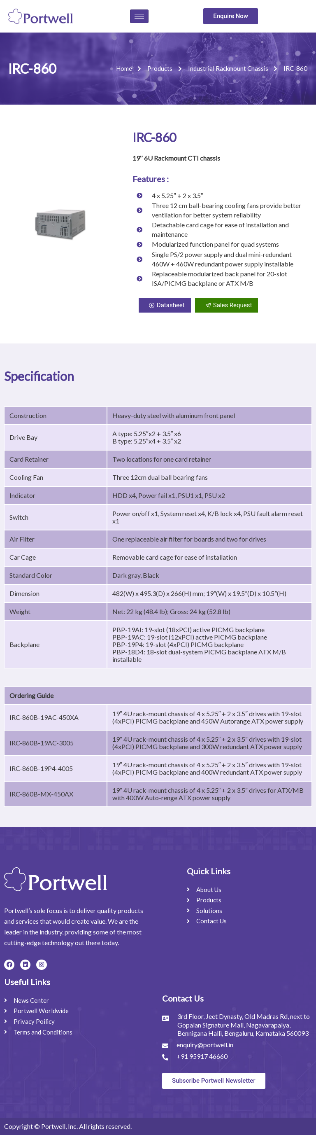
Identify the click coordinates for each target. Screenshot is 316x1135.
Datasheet (165, 305)
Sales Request (226, 305)
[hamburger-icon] (139, 16)
